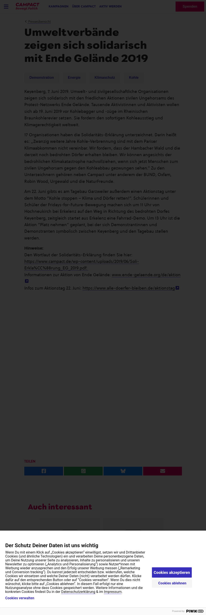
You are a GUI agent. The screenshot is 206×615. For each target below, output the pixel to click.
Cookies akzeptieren (172, 572)
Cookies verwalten (19, 598)
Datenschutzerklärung (78, 592)
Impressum (113, 592)
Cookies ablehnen (172, 583)
